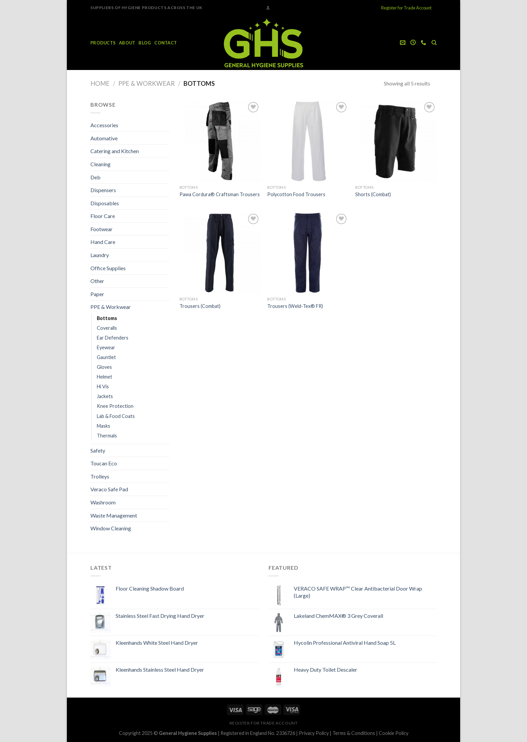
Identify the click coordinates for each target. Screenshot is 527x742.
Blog (144, 42)
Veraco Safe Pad (109, 489)
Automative (104, 138)
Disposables (104, 203)
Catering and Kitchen (114, 151)
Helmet (104, 377)
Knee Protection (115, 406)
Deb (95, 177)
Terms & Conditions (353, 733)
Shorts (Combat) (373, 194)
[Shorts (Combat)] (396, 141)
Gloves (104, 367)
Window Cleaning (110, 528)
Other (97, 281)
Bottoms (107, 318)
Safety (97, 450)
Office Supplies (108, 268)
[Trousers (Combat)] (220, 252)
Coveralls (107, 328)
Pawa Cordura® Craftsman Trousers (219, 194)
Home (100, 83)
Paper (97, 294)
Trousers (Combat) (199, 306)
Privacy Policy (314, 733)
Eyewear (106, 347)
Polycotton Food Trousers (296, 194)
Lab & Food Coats (116, 416)
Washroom (103, 502)
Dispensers (103, 190)
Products (103, 42)
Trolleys (99, 476)
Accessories (104, 125)
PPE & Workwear (146, 83)
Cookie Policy (393, 733)
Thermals (107, 435)
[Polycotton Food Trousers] (308, 141)
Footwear (101, 229)
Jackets (105, 396)
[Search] (434, 42)
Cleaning (100, 164)
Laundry (99, 255)
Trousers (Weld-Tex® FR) (295, 306)
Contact (165, 42)
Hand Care (102, 242)
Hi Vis (103, 386)
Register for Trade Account (406, 7)
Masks (103, 426)
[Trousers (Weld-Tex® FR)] (308, 252)
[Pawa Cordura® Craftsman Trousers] (220, 141)
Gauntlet (106, 357)
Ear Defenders (112, 338)
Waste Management (113, 515)
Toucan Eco (103, 463)
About (127, 42)
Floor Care (102, 216)
